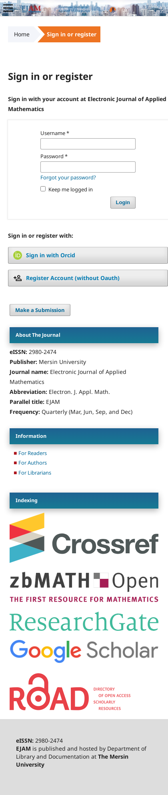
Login (123, 202)
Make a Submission (40, 310)
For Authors (32, 462)
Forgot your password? (68, 177)
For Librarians (34, 472)
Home (22, 34)
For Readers (32, 453)
